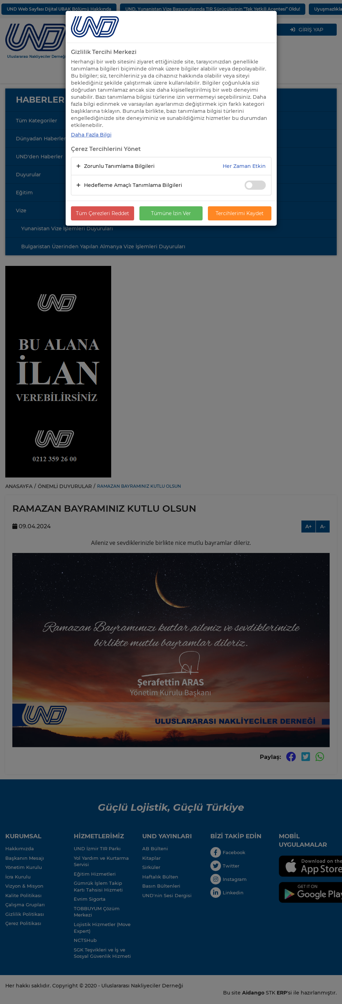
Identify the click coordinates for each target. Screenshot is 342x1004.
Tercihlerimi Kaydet (240, 213)
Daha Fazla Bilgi (91, 135)
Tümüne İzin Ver (171, 213)
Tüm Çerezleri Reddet (102, 213)
